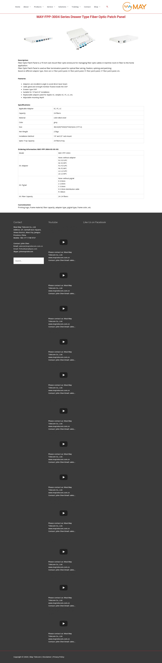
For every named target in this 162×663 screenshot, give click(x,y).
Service (50, 7)
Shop (96, 7)
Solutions (62, 7)
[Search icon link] (107, 7)
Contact (87, 7)
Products (38, 7)
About (26, 7)
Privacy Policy (58, 657)
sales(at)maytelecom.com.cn (31, 246)
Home (17, 7)
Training (75, 7)
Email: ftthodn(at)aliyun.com (25, 249)
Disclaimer (47, 657)
